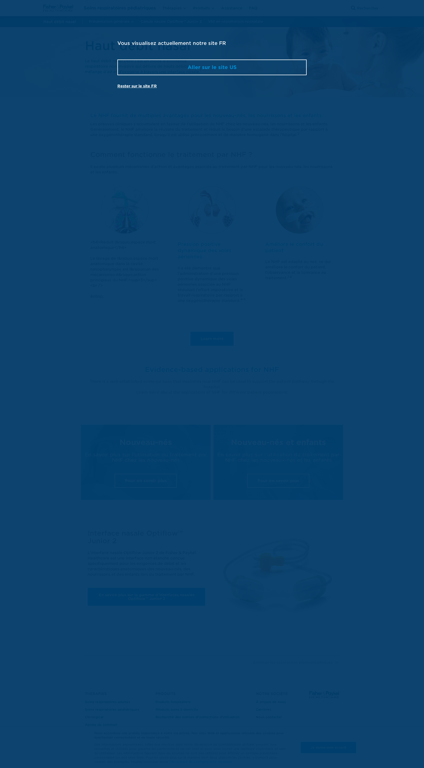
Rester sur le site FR (137, 86)
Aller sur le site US (212, 67)
